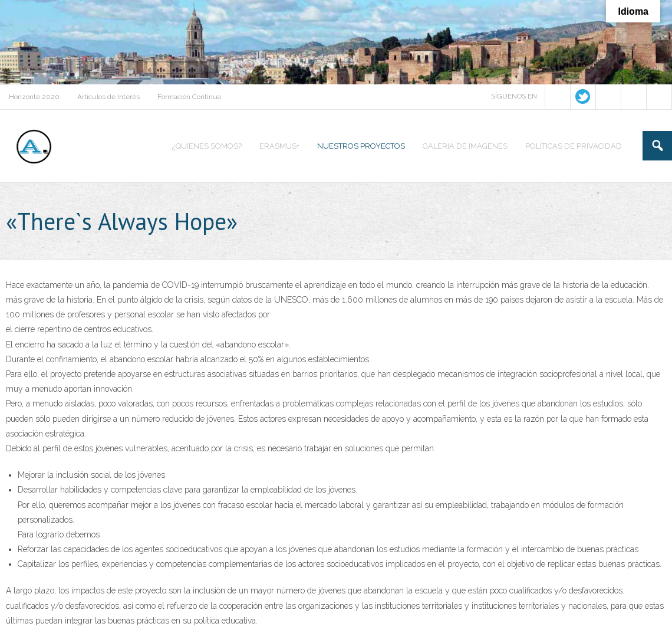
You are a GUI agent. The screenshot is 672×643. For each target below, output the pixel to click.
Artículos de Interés (108, 97)
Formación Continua (189, 97)
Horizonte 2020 (34, 97)
